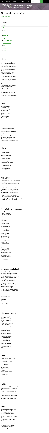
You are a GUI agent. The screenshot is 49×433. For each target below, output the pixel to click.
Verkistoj (8, 1)
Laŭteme (22, 1)
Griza (4, 30)
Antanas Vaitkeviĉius (5, 16)
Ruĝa (4, 38)
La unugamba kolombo (7, 40)
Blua (4, 27)
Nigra (4, 25)
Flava (4, 32)
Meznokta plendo (7, 43)
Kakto (4, 48)
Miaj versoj (5, 35)
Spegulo (5, 50)
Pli (28, 1)
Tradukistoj (15, 1)
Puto (4, 45)
